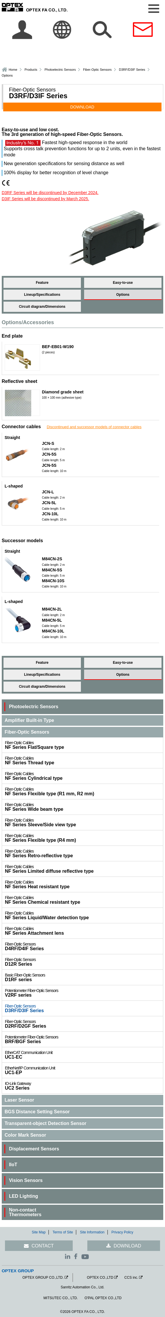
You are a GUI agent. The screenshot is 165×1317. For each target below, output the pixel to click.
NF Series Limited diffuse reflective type (84, 869)
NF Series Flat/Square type (84, 745)
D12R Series (84, 962)
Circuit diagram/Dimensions (42, 307)
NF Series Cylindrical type (84, 776)
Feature (42, 283)
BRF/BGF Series (84, 1039)
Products (31, 69)
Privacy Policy (122, 1232)
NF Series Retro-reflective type (84, 853)
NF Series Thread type (84, 760)
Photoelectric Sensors (60, 69)
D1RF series (84, 977)
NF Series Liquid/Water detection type (84, 915)
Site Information (92, 1232)
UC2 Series (84, 1085)
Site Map (39, 1232)
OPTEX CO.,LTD (100, 1277)
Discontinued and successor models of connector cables (94, 427)
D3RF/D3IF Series (84, 1008)
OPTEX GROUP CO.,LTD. (43, 1277)
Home (13, 69)
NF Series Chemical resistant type (84, 900)
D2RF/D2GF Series (84, 1024)
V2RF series (84, 993)
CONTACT (43, 1245)
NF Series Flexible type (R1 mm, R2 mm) (84, 791)
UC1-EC (84, 1055)
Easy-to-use (123, 283)
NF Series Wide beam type (84, 807)
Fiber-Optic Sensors (97, 69)
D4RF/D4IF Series (84, 946)
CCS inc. (131, 1277)
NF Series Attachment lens (84, 931)
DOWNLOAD (82, 107)
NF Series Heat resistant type (84, 884)
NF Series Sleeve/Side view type (84, 822)
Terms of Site (63, 1232)
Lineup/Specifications (42, 295)
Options (122, 295)
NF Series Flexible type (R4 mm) (84, 838)
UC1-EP (84, 1070)
